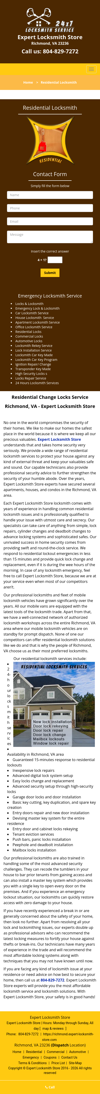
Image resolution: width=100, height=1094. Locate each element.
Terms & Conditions (32, 1063)
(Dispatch (60, 1045)
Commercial (55, 1052)
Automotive (77, 1052)
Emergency (31, 1057)
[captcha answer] (55, 259)
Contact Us (69, 1057)
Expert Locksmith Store (59, 439)
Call (50, 1087)
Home (28, 82)
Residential (34, 1052)
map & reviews (53, 1028)
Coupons (50, 1057)
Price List (58, 1063)
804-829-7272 (61, 51)
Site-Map (75, 1063)
